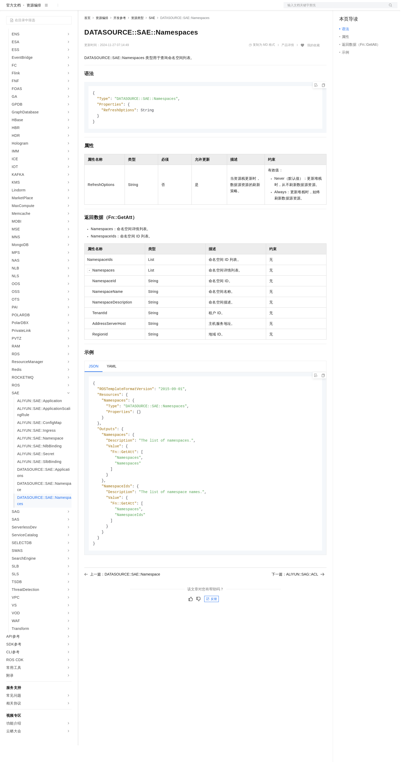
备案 (345, 8)
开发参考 (119, 34)
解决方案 (83, 8)
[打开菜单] (8, 8)
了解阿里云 (171, 8)
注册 (370, 8)
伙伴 (141, 8)
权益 (100, 8)
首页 (87, 34)
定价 (112, 8)
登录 (389, 8)
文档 (334, 8)
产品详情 (287, 61)
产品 (67, 8)
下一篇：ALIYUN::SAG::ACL (298, 600)
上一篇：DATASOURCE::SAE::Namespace (122, 600)
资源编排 (34, 22)
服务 (153, 8)
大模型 (53, 8)
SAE (152, 34)
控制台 (357, 8)
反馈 (211, 625)
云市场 (126, 8)
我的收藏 (313, 62)
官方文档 (13, 22)
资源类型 (137, 34)
